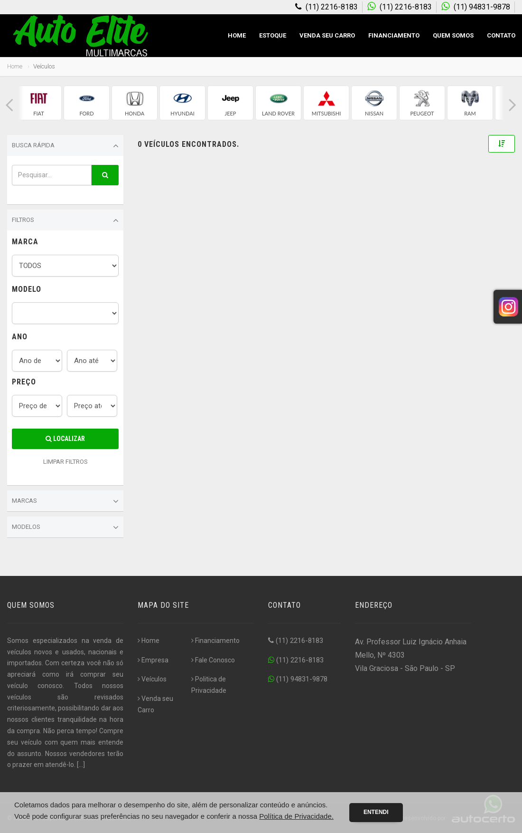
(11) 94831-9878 (297, 679)
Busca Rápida (65, 146)
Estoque (272, 35)
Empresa (153, 660)
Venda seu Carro (327, 35)
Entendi (376, 812)
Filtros (65, 220)
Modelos (65, 527)
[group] (39, 103)
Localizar (65, 438)
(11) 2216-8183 (295, 640)
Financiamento (393, 35)
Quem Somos (453, 35)
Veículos (152, 679)
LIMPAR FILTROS (65, 461)
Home (237, 35)
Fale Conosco (213, 660)
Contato (501, 35)
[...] (81, 764)
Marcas (65, 501)
